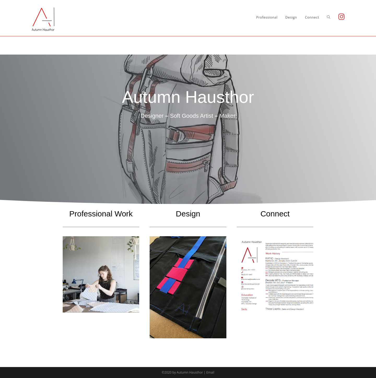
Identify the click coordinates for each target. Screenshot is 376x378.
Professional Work (101, 213)
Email (210, 372)
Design (188, 213)
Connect (275, 213)
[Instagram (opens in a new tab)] (341, 16)
